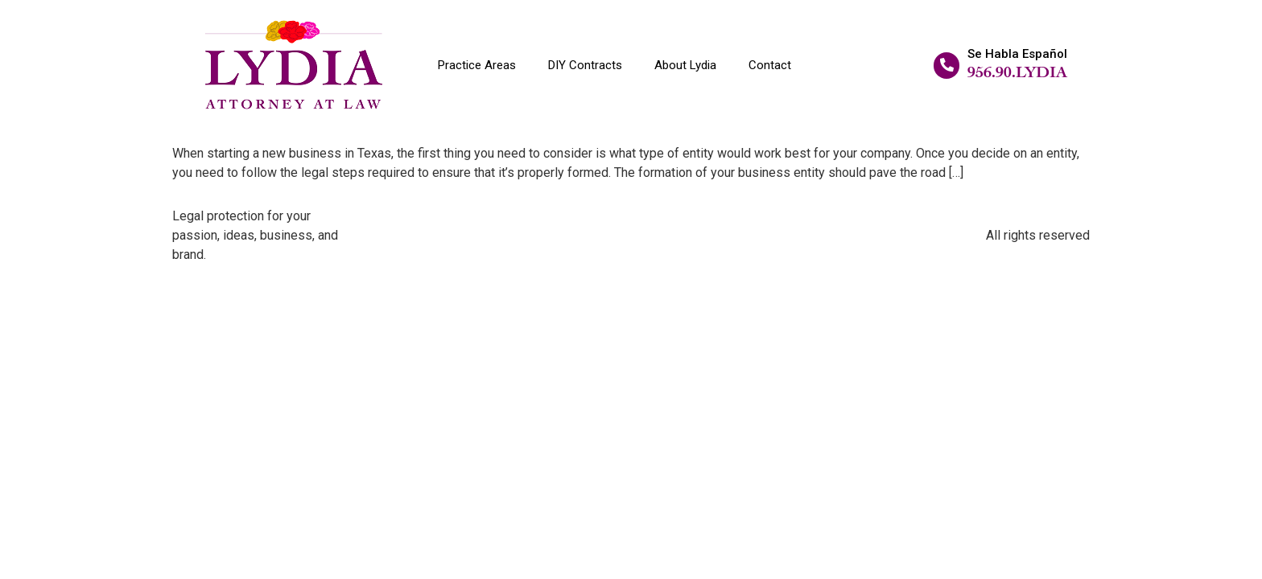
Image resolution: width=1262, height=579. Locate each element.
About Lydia (685, 65)
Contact (770, 65)
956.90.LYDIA (1017, 72)
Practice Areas (477, 65)
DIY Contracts (585, 65)
